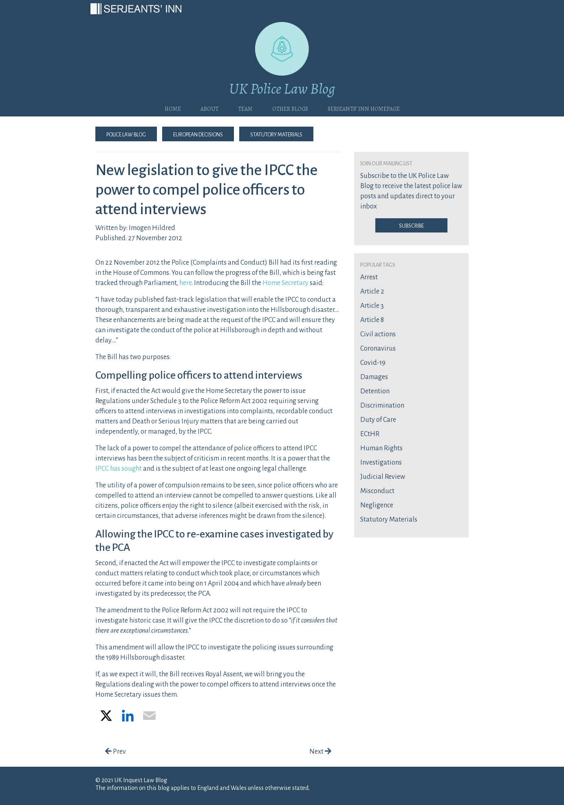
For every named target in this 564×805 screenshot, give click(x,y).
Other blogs (290, 108)
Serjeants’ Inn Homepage (364, 108)
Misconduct (377, 491)
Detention (375, 391)
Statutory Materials (276, 134)
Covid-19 (373, 362)
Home (173, 108)
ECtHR (369, 434)
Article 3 (372, 305)
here (185, 283)
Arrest (369, 277)
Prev (115, 751)
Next (320, 751)
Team (245, 108)
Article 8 (372, 320)
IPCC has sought (118, 468)
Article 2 (372, 291)
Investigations (381, 462)
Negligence (376, 505)
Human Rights (381, 448)
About (209, 108)
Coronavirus (378, 348)
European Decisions (198, 134)
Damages (374, 377)
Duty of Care (378, 419)
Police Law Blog (126, 134)
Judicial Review (382, 476)
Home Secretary (285, 283)
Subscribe (411, 225)
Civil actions (378, 334)
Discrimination (382, 405)
